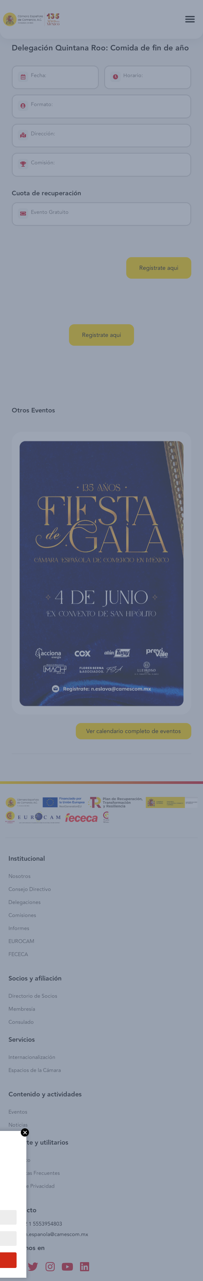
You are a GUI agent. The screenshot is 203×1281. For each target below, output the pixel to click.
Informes (18, 928)
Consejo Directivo (29, 889)
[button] (190, 19)
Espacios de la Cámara (34, 1070)
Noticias (18, 1125)
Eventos (17, 1112)
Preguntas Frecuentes (34, 1173)
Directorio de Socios (32, 996)
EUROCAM (21, 941)
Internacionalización (31, 1057)
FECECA (18, 954)
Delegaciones (24, 902)
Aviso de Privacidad (31, 1186)
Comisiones (22, 915)
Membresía (21, 1009)
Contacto (19, 1160)
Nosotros (19, 876)
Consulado (21, 1022)
